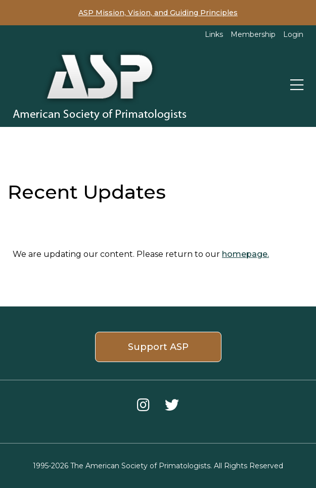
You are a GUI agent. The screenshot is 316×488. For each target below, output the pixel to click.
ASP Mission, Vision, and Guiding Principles (158, 12)
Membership (253, 34)
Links (214, 34)
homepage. (245, 254)
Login (293, 34)
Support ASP (158, 346)
